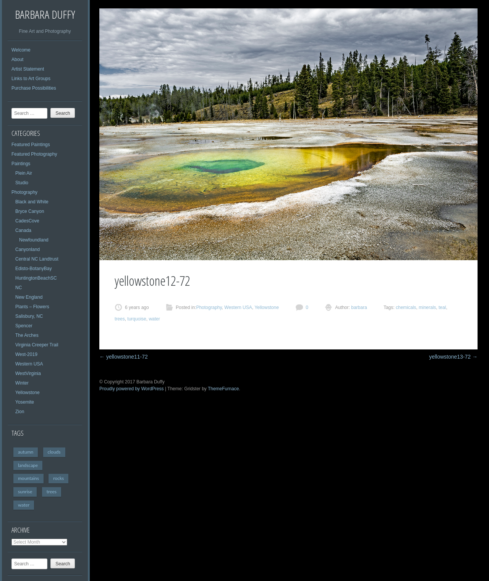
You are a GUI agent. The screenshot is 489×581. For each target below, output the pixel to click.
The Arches (27, 335)
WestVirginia (28, 373)
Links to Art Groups (30, 78)
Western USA (29, 364)
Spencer (23, 325)
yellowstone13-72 (453, 357)
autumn (25, 452)
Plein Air (23, 173)
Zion (19, 411)
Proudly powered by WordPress (131, 388)
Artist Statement (27, 69)
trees (52, 491)
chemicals (406, 307)
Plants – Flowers (32, 306)
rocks (58, 478)
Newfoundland (34, 240)
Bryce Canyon (29, 211)
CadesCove (27, 221)
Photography (24, 192)
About (17, 59)
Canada (23, 230)
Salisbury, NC (29, 316)
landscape (28, 465)
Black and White (32, 201)
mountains (28, 478)
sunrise (25, 491)
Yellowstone (27, 392)
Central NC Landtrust (36, 259)
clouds (54, 452)
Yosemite (24, 402)
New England (28, 297)
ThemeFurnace (223, 388)
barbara (358, 307)
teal (442, 307)
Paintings (20, 163)
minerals (427, 307)
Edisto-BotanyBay (33, 268)
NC (18, 287)
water (23, 505)
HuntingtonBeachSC (36, 278)
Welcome (21, 50)
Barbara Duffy (45, 14)
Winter (22, 383)
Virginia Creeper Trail (36, 345)
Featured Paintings (30, 144)
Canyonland (27, 249)
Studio (21, 182)
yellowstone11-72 (123, 357)
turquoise (136, 319)
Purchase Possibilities (33, 88)
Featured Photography (34, 154)
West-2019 (26, 354)
